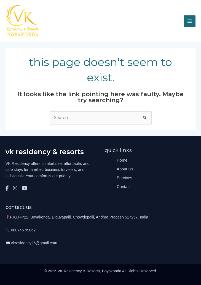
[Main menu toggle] (189, 21)
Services (124, 178)
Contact (123, 186)
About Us (125, 169)
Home (122, 160)
